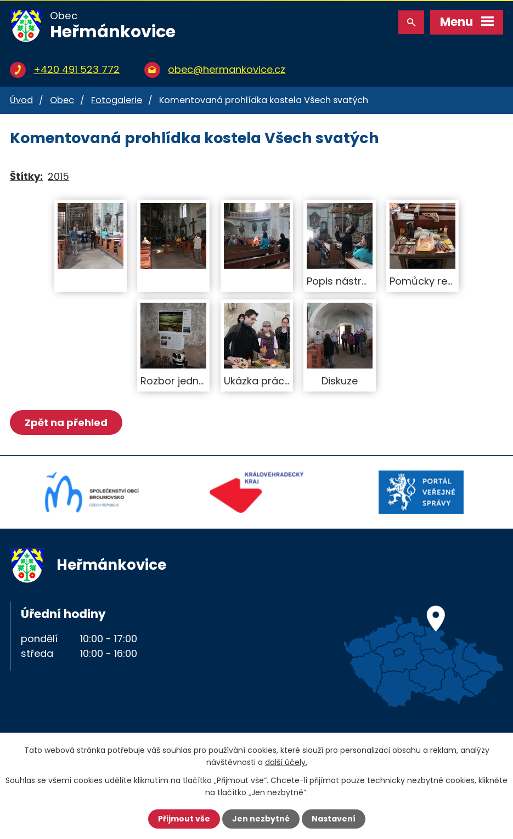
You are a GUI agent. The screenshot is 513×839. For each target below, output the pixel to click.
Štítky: (26, 176)
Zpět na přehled (66, 422)
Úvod (21, 100)
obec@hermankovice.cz (226, 69)
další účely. (286, 762)
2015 (58, 176)
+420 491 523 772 (76, 69)
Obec (62, 100)
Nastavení (334, 818)
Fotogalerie (116, 100)
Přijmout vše (184, 818)
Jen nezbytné (261, 818)
